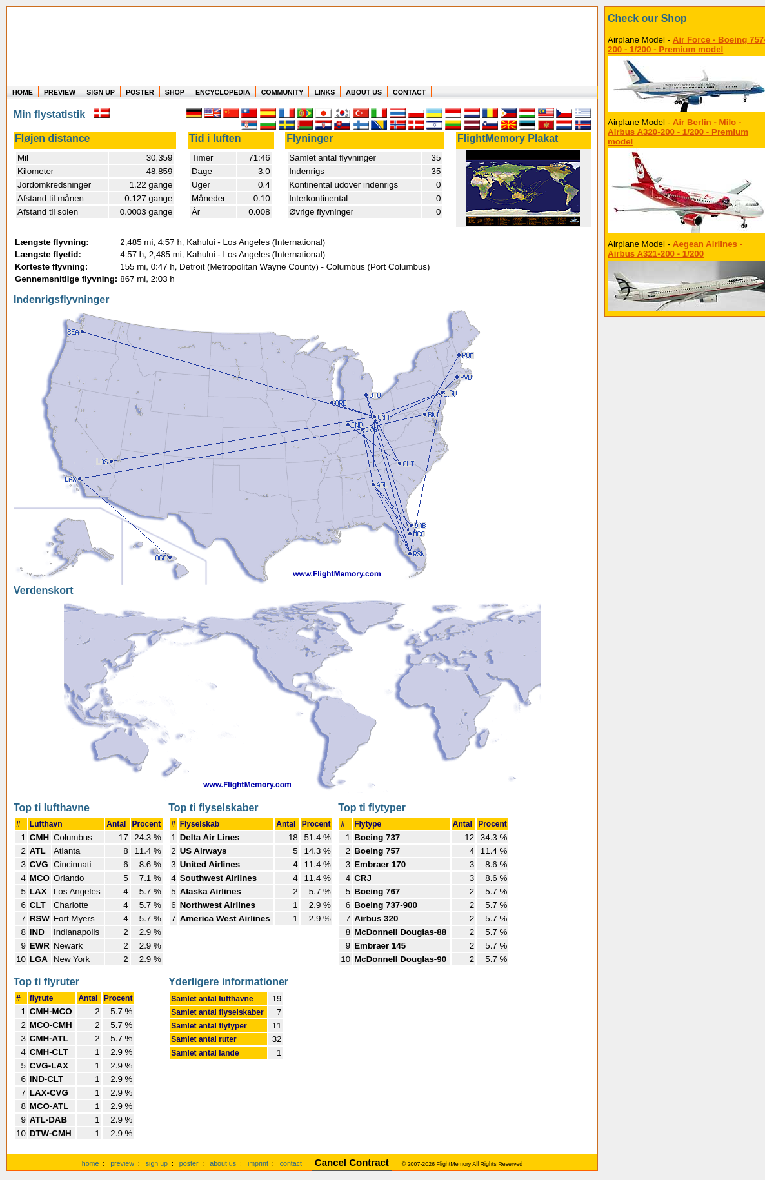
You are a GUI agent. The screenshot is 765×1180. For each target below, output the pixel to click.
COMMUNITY (282, 92)
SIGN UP (100, 92)
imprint (258, 1163)
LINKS (324, 92)
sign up (157, 1163)
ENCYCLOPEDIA (222, 92)
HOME (22, 92)
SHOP (174, 92)
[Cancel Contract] (352, 1163)
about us (223, 1163)
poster (189, 1163)
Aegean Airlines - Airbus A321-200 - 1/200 (675, 249)
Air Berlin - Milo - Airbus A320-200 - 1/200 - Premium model (678, 131)
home (90, 1163)
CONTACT (409, 92)
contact (291, 1163)
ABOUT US (364, 92)
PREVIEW (59, 92)
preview (122, 1163)
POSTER (140, 92)
